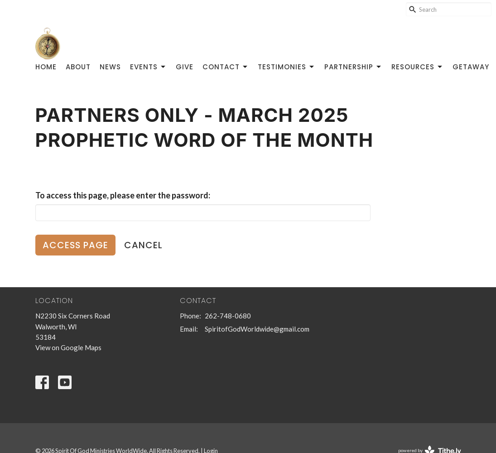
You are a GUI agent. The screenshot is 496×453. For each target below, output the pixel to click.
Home (46, 67)
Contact (225, 67)
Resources (417, 67)
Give (184, 67)
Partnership (353, 67)
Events (148, 67)
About (78, 67)
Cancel (143, 245)
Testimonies (286, 67)
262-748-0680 (228, 316)
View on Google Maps (68, 347)
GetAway (471, 67)
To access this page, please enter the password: (122, 195)
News (110, 67)
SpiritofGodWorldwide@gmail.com (257, 329)
